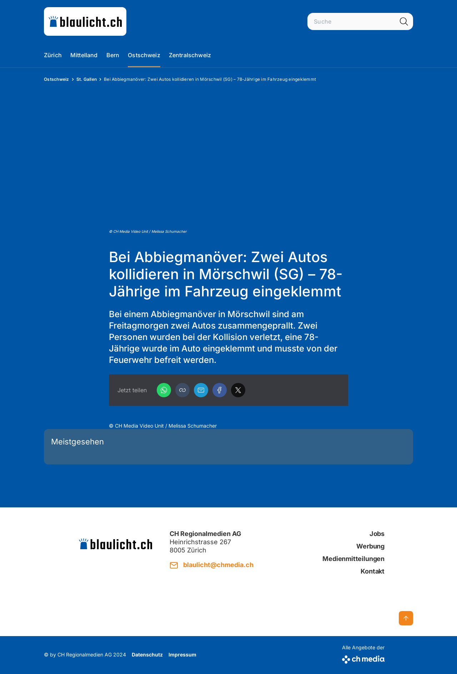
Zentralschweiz (190, 55)
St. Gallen (86, 79)
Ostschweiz (144, 55)
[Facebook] (219, 390)
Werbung (370, 546)
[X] (238, 390)
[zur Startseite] (85, 21)
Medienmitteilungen (353, 558)
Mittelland (84, 55)
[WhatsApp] (164, 390)
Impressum (182, 654)
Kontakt (373, 571)
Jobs (377, 533)
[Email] (201, 390)
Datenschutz (147, 654)
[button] (182, 390)
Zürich (53, 55)
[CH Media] (363, 658)
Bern (113, 55)
